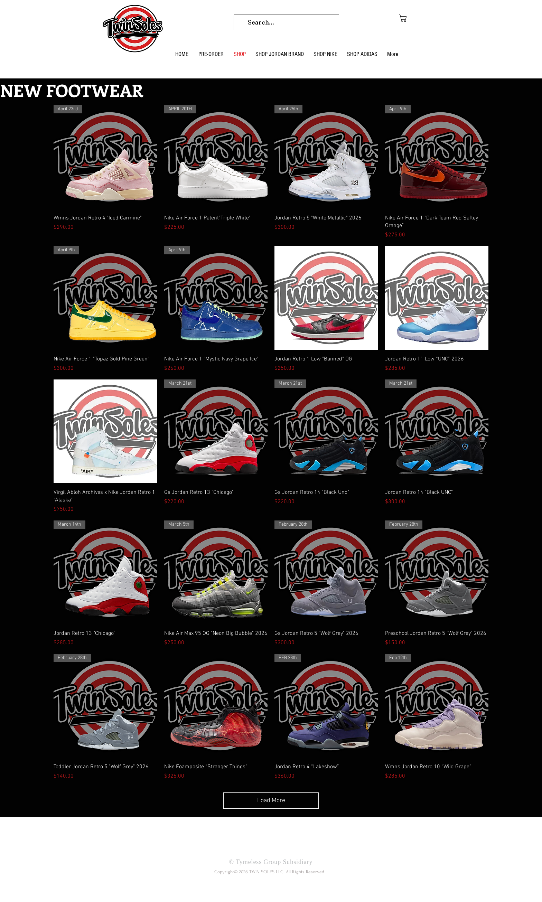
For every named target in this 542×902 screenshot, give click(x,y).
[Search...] (286, 22)
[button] (413, 18)
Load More (271, 800)
